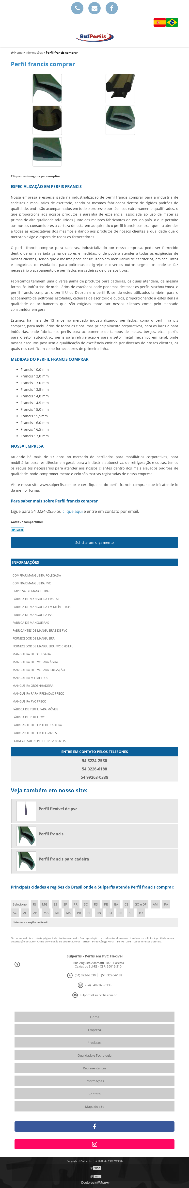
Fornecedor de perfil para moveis (39, 741)
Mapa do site (94, 1106)
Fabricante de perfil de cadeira (37, 725)
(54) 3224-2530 (85, 975)
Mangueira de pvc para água (35, 662)
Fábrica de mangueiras (31, 623)
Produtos (94, 1042)
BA (116, 904)
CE (126, 904)
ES (55, 904)
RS (96, 904)
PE (106, 904)
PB (79, 912)
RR (120, 912)
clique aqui (73, 511)
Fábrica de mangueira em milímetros (42, 607)
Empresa (94, 1030)
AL (25, 912)
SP (65, 904)
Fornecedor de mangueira (34, 638)
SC (86, 904)
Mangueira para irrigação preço (38, 693)
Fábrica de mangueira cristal (36, 599)
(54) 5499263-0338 (98, 985)
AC (15, 912)
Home (94, 1017)
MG (44, 904)
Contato (95, 1094)
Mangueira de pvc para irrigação (39, 670)
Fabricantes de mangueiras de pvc (40, 630)
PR (76, 904)
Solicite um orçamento (94, 542)
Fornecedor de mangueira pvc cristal (43, 646)
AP (35, 912)
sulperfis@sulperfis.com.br (98, 995)
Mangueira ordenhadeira (33, 686)
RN (99, 912)
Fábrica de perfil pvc (29, 717)
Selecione (20, 904)
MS (68, 912)
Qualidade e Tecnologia (94, 1055)
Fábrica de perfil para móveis (35, 709)
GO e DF (140, 904)
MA (46, 912)
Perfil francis (51, 834)
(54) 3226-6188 (111, 975)
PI (88, 912)
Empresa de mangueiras (31, 591)
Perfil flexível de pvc (58, 809)
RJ (34, 904)
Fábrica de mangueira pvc (33, 615)
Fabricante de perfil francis (35, 733)
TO (141, 912)
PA (166, 904)
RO (110, 912)
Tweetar (17, 529)
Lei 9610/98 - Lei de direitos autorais (139, 941)
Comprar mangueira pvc (32, 583)
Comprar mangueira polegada (37, 575)
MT (57, 912)
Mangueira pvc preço (29, 701)
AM (155, 904)
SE (130, 912)
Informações (25, 562)
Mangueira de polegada (32, 654)
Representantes (94, 1068)
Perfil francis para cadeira (64, 859)
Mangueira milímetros (30, 678)
